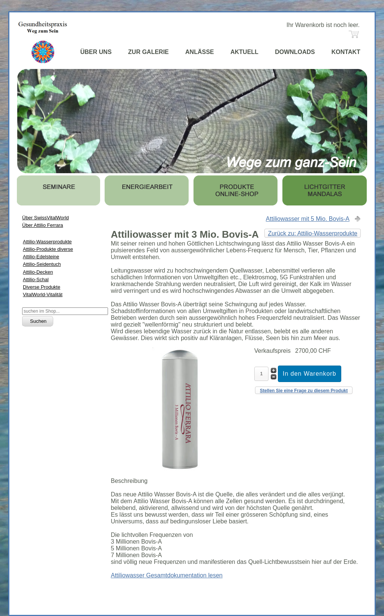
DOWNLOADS (295, 52)
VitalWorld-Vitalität (43, 294)
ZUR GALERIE (148, 52)
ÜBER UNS (96, 52)
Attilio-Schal (36, 279)
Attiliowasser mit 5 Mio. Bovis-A (308, 219)
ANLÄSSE (199, 52)
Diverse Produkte (41, 287)
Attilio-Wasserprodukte (47, 241)
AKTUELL (244, 52)
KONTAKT (346, 52)
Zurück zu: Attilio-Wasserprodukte (312, 233)
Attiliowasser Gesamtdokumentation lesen (167, 575)
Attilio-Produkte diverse (48, 249)
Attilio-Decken (38, 272)
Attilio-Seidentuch (42, 264)
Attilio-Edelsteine (41, 256)
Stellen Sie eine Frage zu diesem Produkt (304, 390)
